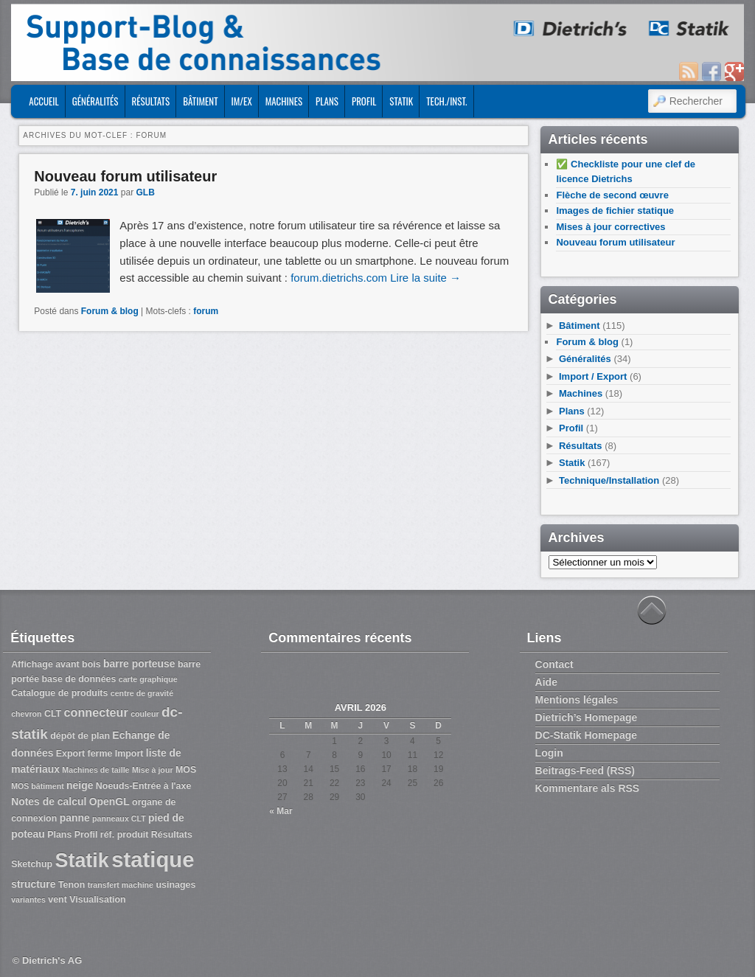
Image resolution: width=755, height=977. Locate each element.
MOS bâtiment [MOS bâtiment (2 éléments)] (37, 786)
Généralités (95, 101)
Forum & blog (110, 311)
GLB (145, 192)
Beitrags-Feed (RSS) (585, 770)
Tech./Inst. (446, 101)
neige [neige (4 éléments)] (79, 785)
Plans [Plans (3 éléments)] (59, 835)
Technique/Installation (609, 480)
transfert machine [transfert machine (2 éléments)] (120, 884)
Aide (546, 682)
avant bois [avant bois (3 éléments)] (78, 664)
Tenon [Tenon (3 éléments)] (71, 885)
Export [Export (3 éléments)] (70, 753)
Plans (327, 101)
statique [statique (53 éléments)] (152, 859)
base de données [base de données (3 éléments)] (78, 679)
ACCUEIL (43, 101)
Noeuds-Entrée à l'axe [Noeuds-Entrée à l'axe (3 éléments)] (143, 786)
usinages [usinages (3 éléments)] (175, 885)
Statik (401, 101)
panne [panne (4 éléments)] (75, 818)
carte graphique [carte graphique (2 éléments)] (148, 679)
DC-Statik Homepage (586, 735)
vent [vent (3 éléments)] (57, 899)
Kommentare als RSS (587, 788)
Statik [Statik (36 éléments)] (81, 860)
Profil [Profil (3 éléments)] (86, 835)
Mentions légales (577, 700)
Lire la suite (425, 277)
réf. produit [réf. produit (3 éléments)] (124, 835)
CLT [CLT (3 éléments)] (52, 714)
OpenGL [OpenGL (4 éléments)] (109, 801)
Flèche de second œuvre (612, 195)
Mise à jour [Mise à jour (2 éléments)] (152, 769)
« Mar (280, 811)
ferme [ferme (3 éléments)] (100, 753)
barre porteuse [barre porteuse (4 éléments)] (139, 664)
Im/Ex (242, 101)
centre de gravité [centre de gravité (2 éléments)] (142, 693)
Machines (283, 101)
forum (205, 311)
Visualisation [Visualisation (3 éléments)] (97, 899)
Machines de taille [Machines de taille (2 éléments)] (95, 769)
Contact (554, 664)
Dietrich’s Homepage (586, 717)
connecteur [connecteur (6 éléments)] (96, 712)
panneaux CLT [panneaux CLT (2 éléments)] (119, 818)
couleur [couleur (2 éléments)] (145, 713)
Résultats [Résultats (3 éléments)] (171, 835)
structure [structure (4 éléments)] (33, 884)
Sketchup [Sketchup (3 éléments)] (31, 864)
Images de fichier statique (615, 210)
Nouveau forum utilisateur (125, 176)
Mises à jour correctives (610, 226)
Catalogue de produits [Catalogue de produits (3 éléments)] (59, 693)
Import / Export (593, 376)
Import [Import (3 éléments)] (129, 753)
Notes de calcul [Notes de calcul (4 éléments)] (48, 801)
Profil (364, 101)
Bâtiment (200, 101)
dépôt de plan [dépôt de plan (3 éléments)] (80, 736)
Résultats (151, 101)
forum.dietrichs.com (338, 277)
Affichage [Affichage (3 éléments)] (32, 664)
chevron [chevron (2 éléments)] (26, 713)
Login (549, 753)
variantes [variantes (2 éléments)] (28, 899)
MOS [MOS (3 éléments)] (185, 770)
